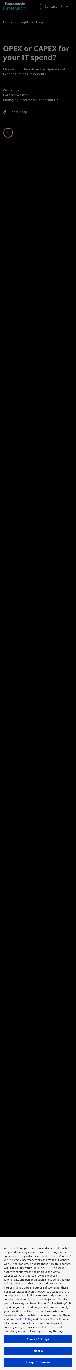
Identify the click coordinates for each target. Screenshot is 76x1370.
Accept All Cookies (38, 1362)
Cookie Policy (24, 1319)
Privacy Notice (49, 1319)
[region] (38, 1303)
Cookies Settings (38, 1339)
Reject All (38, 1351)
